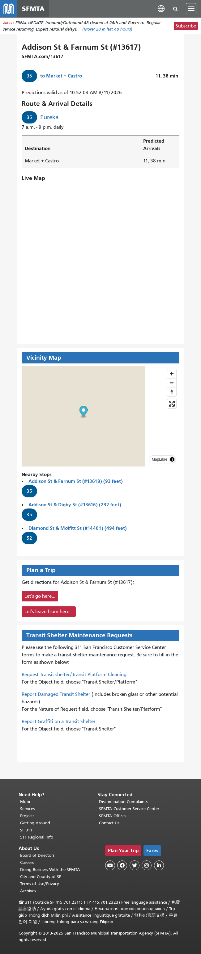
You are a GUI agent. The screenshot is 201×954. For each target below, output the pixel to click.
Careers (27, 862)
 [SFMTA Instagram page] (146, 865)
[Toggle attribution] (172, 459)
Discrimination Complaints (123, 801)
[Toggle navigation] (191, 8)
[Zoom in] (171, 373)
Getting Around (35, 823)
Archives (28, 890)
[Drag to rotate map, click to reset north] (171, 391)
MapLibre (159, 459)
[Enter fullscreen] (171, 403)
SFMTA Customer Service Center (129, 808)
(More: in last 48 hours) (107, 29)
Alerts (8, 22)
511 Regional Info (36, 837)
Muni (25, 801)
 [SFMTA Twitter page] (134, 865)
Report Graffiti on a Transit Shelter (59, 722)
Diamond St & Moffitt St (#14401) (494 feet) (77, 528)
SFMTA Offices (112, 815)
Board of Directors (37, 855)
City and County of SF (40, 876)
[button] (161, 8)
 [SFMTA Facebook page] (122, 865)
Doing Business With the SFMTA (50, 869)
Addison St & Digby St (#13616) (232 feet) (74, 505)
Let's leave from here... (48, 612)
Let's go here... (39, 596)
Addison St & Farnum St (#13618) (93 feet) (75, 481)
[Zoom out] (171, 382)
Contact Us (109, 823)
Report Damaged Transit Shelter (56, 694)
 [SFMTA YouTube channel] (110, 865)
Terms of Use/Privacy (39, 883)
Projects (27, 815)
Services (27, 808)
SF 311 (26, 830)
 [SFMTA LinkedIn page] (159, 865)
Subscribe (186, 26)
